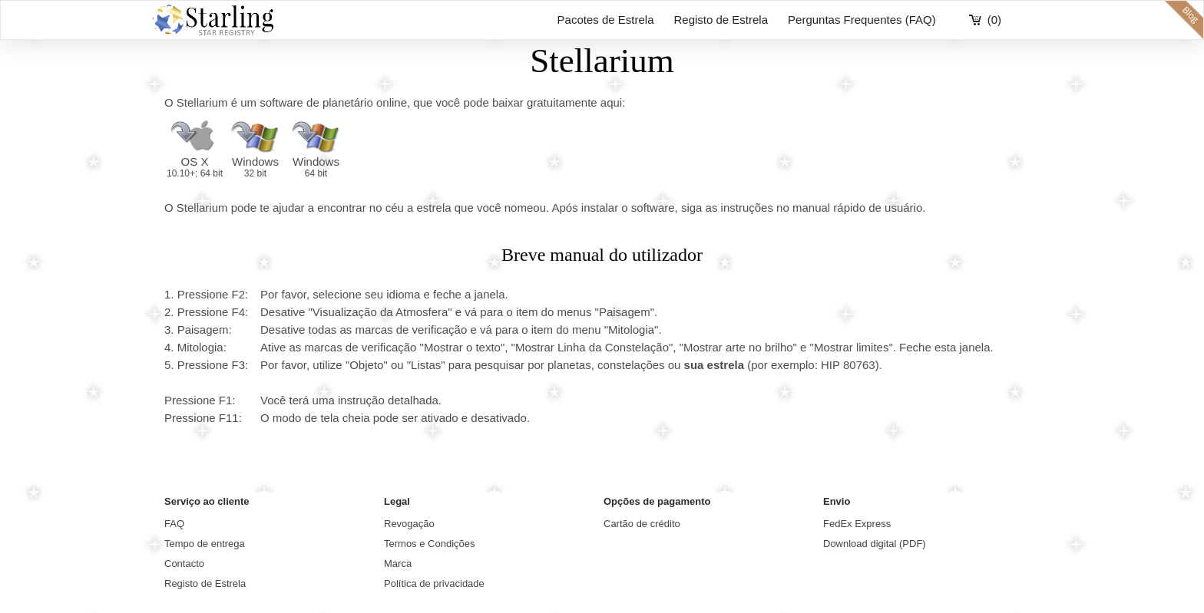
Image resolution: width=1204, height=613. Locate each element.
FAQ (174, 523)
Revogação (409, 523)
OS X (194, 167)
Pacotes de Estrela (605, 19)
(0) (994, 19)
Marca (398, 563)
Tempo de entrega (204, 543)
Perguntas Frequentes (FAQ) (862, 19)
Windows (255, 167)
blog (1184, 20)
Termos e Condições (429, 543)
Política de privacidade (434, 583)
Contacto (184, 563)
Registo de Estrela (720, 19)
